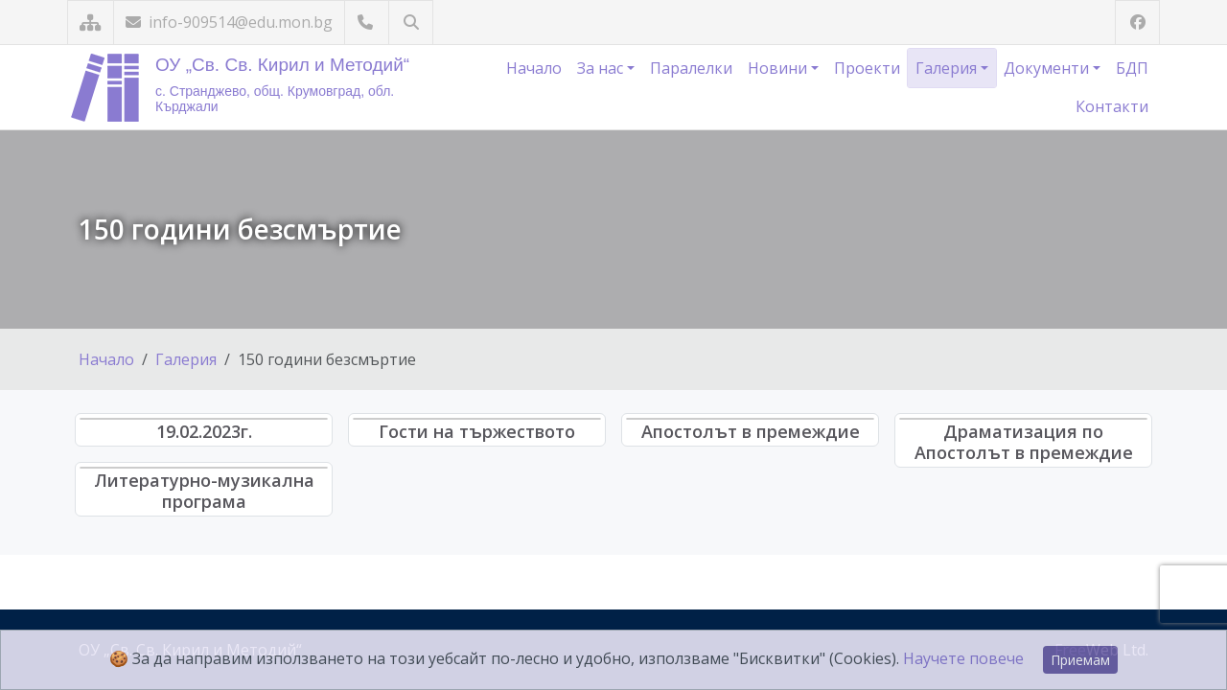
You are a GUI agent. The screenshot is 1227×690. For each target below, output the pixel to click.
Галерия (948, 68)
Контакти (1112, 106)
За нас (602, 68)
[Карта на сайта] (90, 22)
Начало (534, 68)
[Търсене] (410, 22)
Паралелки (691, 68)
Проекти (867, 68)
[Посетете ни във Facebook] (1137, 22)
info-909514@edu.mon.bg (229, 22)
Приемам (1080, 660)
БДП (1132, 68)
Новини (779, 68)
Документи (1048, 68)
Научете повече (963, 658)
